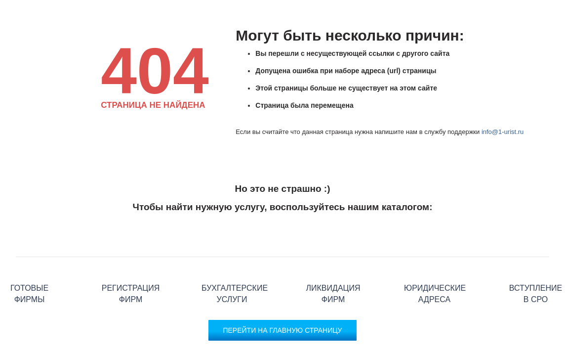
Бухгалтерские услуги (232, 257)
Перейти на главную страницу (282, 330)
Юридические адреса (434, 257)
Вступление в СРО (536, 257)
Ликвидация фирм (333, 257)
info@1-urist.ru (503, 131)
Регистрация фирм (131, 257)
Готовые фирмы (29, 257)
